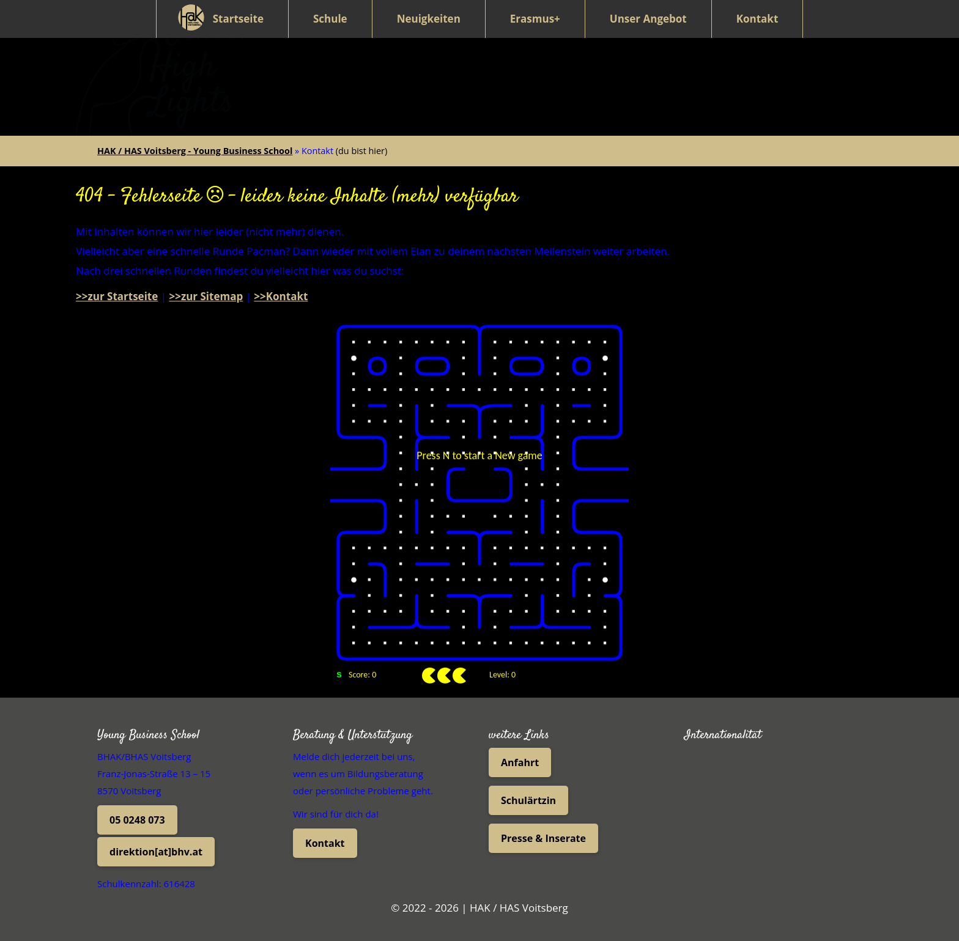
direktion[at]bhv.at (155, 844)
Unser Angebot (648, 19)
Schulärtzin (528, 792)
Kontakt (757, 19)
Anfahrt (520, 754)
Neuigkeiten (429, 19)
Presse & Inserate (543, 830)
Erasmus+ (535, 19)
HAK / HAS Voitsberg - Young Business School (194, 143)
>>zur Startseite (117, 288)
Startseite (238, 19)
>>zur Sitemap (206, 288)
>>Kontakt (281, 288)
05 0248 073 (137, 812)
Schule (330, 19)
